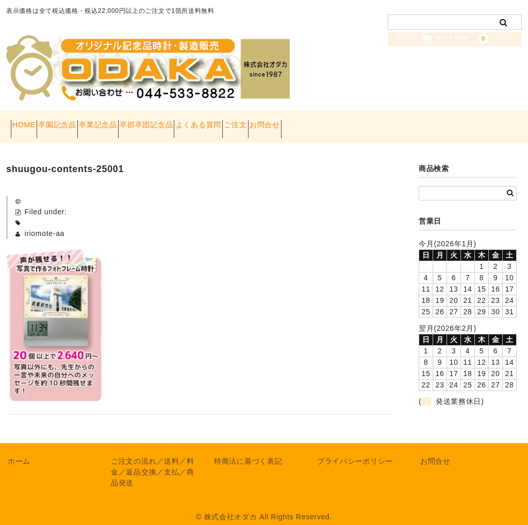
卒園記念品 (80, 121)
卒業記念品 (139, 121)
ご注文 (331, 121)
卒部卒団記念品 (206, 121)
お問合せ (379, 121)
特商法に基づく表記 (248, 451)
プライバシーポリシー (355, 451)
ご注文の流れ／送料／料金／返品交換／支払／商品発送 (152, 462)
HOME (28, 121)
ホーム (19, 451)
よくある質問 (276, 121)
